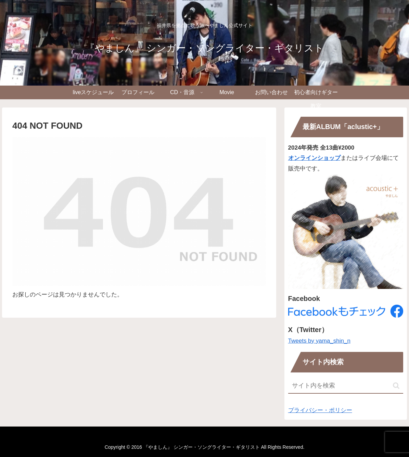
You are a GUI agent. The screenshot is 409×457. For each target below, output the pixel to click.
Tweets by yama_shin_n (319, 341)
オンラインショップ (314, 158)
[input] (346, 386)
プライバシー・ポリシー (320, 410)
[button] (396, 386)
